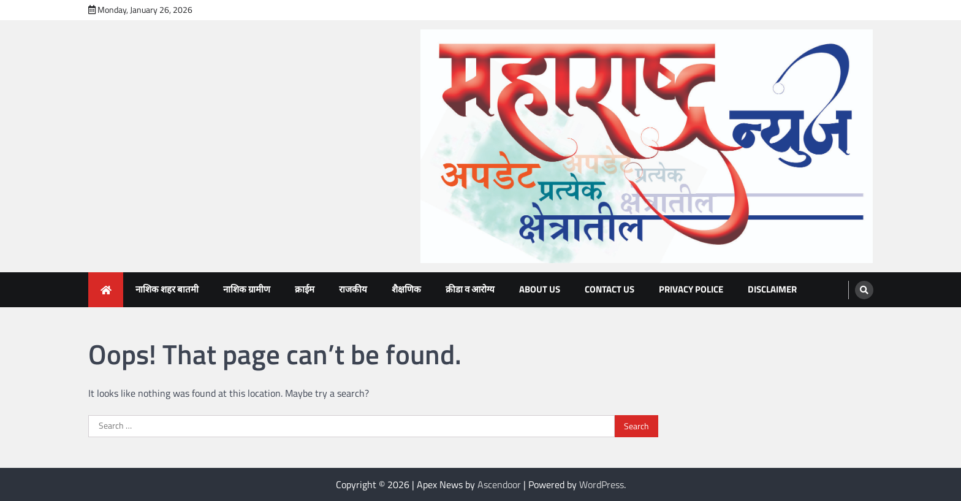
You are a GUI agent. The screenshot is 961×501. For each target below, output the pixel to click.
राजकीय (353, 289)
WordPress (601, 484)
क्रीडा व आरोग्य (470, 289)
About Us (539, 289)
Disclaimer (772, 289)
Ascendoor (499, 484)
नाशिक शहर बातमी (167, 289)
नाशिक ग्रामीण (246, 289)
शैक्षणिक (406, 289)
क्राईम (304, 289)
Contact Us (609, 289)
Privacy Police (691, 289)
